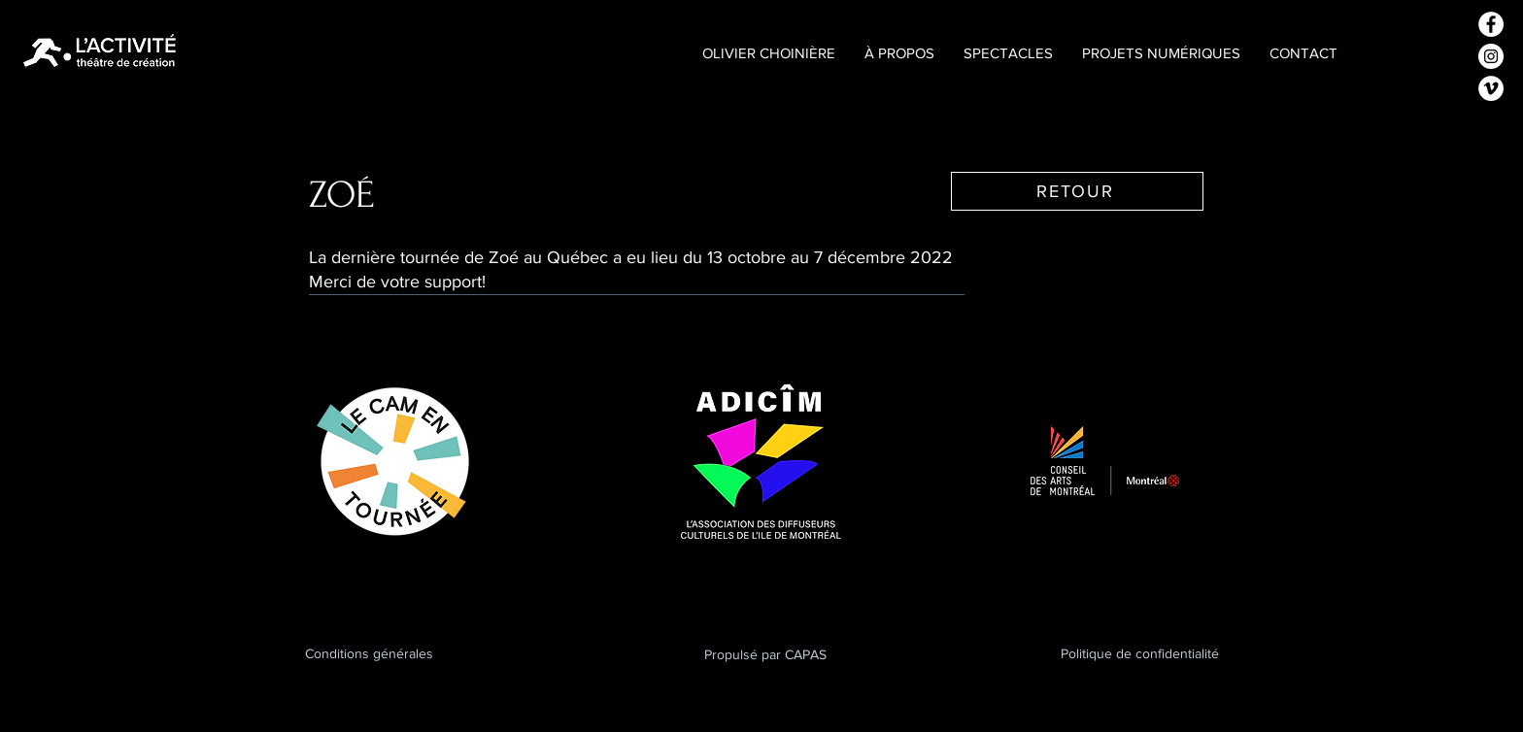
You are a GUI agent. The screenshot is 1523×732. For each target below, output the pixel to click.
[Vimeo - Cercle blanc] (1491, 88)
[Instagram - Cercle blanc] (1491, 56)
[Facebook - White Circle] (1491, 24)
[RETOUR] (1077, 191)
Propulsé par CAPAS (765, 654)
